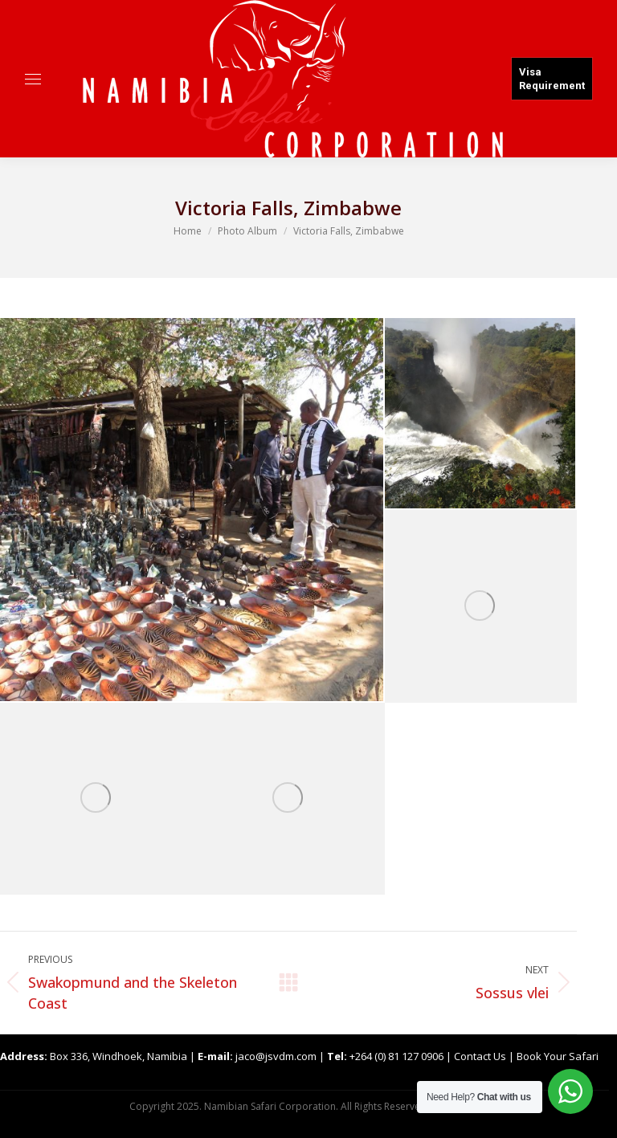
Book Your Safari (558, 1056)
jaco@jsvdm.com (276, 1056)
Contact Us (480, 1056)
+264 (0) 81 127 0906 (396, 1056)
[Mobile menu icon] (33, 79)
